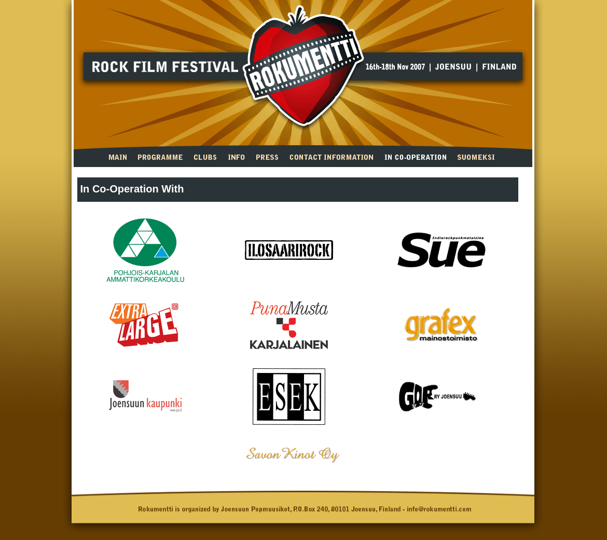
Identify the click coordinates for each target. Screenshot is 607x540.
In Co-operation (415, 156)
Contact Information (331, 156)
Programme (160, 156)
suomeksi (476, 156)
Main (117, 156)
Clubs (205, 156)
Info (236, 156)
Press (267, 156)
